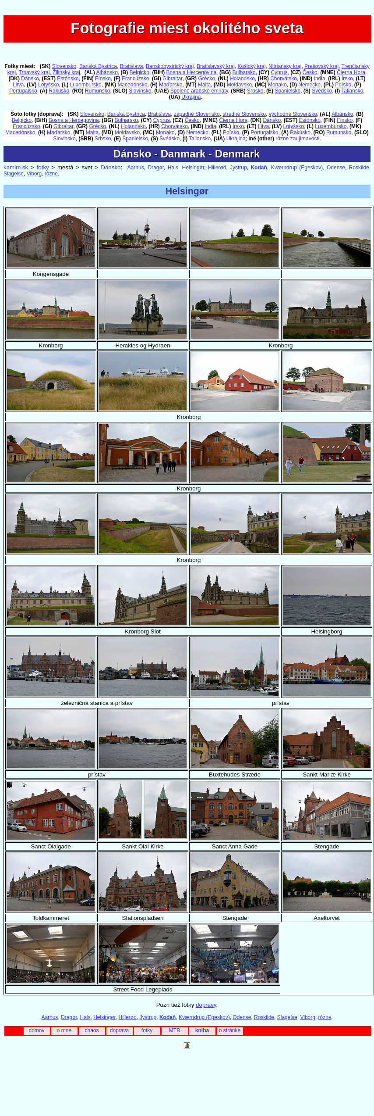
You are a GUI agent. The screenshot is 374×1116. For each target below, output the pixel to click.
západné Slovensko (197, 114)
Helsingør (193, 168)
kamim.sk (16, 167)
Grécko (206, 78)
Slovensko (64, 66)
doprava (119, 1030)
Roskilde (359, 168)
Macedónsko (132, 85)
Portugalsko (23, 91)
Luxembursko (86, 85)
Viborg (34, 174)
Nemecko (309, 85)
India (319, 78)
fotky (43, 167)
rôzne (51, 174)
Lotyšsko (48, 85)
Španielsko (287, 91)
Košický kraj (251, 66)
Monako (277, 85)
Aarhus (135, 168)
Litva (18, 85)
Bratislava (131, 66)
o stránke (229, 1030)
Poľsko (343, 85)
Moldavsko (239, 85)
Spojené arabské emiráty (199, 91)
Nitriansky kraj (284, 66)
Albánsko (107, 72)
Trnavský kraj (34, 72)
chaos (92, 1030)
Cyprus (279, 72)
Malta (204, 85)
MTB (174, 1030)
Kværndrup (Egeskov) (297, 168)
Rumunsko (97, 91)
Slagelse (14, 174)
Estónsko (67, 78)
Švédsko (322, 91)
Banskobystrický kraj (170, 66)
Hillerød (217, 168)
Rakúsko (59, 91)
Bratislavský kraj (216, 66)
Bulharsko (243, 72)
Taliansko (352, 91)
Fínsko (103, 78)
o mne (64, 1030)
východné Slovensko (293, 114)
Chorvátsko (283, 78)
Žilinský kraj (66, 72)
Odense (336, 168)
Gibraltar (172, 78)
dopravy (206, 1005)
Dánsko (30, 78)
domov (36, 1030)
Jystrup (238, 168)
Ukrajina (191, 97)
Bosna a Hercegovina (191, 72)
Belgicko (139, 72)
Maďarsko (170, 85)
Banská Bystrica (98, 66)
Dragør (156, 168)
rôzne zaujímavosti (297, 139)
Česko (309, 72)
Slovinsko (140, 91)
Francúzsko (135, 78)
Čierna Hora (351, 72)
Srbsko (255, 91)
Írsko (347, 78)
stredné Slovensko (244, 114)
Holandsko (242, 78)
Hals (173, 168)
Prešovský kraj (321, 66)
